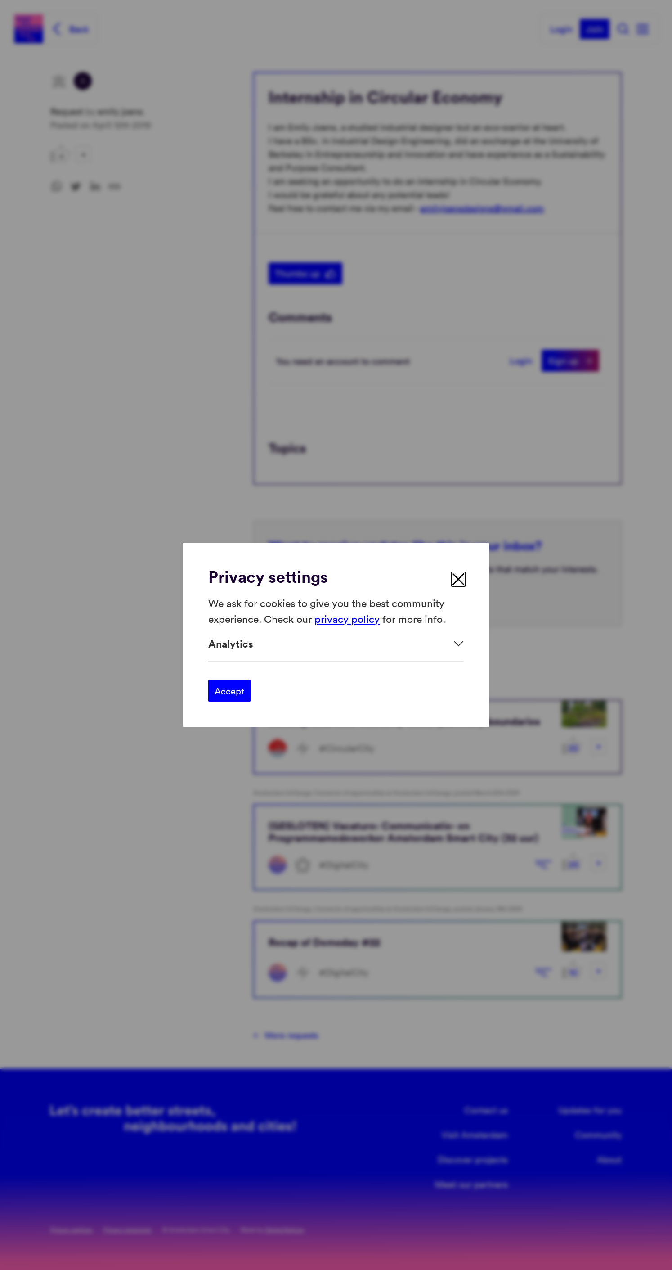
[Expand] (336, 643)
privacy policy (347, 618)
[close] (458, 579)
